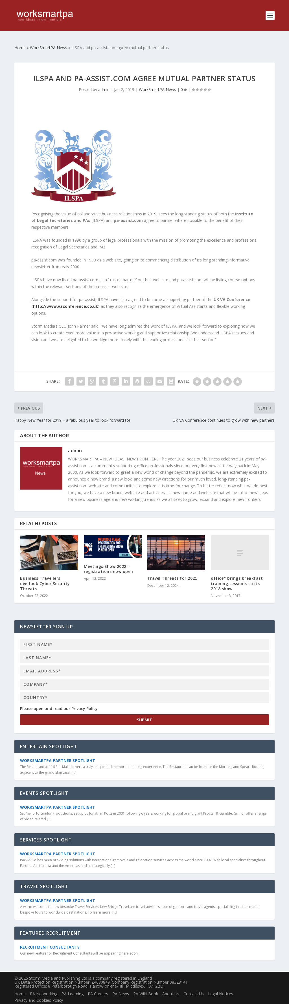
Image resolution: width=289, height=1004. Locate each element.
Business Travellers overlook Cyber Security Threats (45, 574)
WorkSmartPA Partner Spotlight (57, 751)
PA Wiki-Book (145, 984)
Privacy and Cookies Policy (38, 991)
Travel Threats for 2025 (172, 569)
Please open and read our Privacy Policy (59, 699)
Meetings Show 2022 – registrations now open (108, 560)
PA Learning (73, 984)
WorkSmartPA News (157, 80)
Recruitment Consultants (50, 938)
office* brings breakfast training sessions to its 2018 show (237, 574)
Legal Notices (220, 984)
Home (20, 984)
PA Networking (43, 984)
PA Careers (98, 984)
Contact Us (193, 984)
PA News (120, 984)
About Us (170, 984)
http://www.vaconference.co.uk (65, 297)
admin (104, 80)
